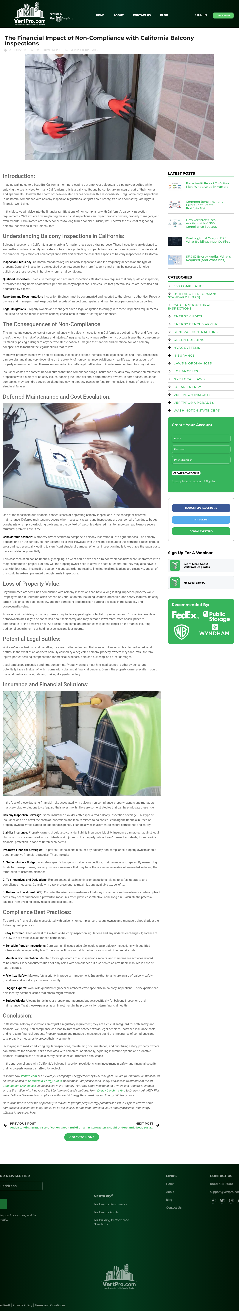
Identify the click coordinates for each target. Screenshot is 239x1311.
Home (100, 15)
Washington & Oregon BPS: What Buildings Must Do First (208, 239)
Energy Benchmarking (111, 1090)
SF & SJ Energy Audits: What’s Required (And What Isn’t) (208, 258)
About (119, 15)
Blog (164, 15)
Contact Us (142, 15)
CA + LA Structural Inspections (46, 50)
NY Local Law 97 (195, 582)
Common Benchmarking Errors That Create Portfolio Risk (205, 205)
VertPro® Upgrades (84, 50)
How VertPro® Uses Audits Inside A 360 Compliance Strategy (202, 223)
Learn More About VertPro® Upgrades (197, 565)
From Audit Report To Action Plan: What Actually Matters (207, 185)
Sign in (201, 15)
